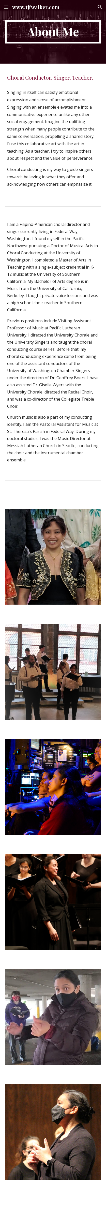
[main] (53, 31)
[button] (6, 7)
